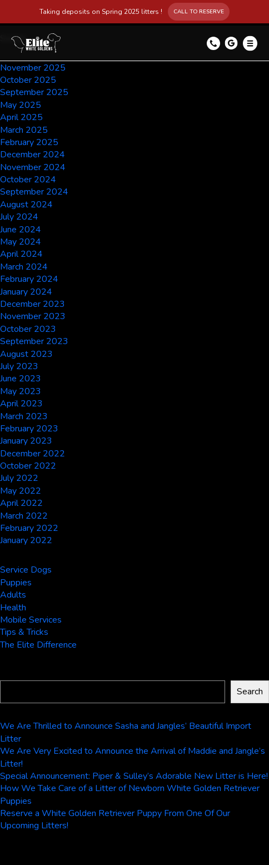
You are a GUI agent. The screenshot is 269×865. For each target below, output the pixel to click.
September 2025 (34, 92)
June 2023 (20, 378)
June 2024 (20, 229)
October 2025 (28, 80)
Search (14, 674)
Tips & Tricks (24, 632)
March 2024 (24, 267)
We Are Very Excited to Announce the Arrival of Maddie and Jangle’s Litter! (132, 757)
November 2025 (33, 68)
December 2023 (32, 304)
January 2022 (26, 540)
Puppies (16, 582)
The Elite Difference (38, 645)
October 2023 (28, 329)
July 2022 (19, 478)
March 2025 (24, 130)
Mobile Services (31, 620)
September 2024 (34, 192)
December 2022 (32, 454)
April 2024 (21, 254)
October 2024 (28, 179)
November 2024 (33, 167)
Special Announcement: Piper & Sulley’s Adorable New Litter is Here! (134, 776)
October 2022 (28, 466)
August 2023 (26, 354)
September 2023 (34, 341)
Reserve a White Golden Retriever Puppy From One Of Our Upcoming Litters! (115, 819)
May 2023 (20, 391)
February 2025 (29, 142)
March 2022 (24, 516)
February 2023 (29, 428)
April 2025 (21, 117)
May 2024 (20, 242)
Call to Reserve (198, 12)
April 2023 (21, 403)
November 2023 (33, 316)
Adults (13, 595)
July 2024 (19, 217)
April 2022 (21, 503)
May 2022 (20, 491)
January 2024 (26, 292)
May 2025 (20, 105)
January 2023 (26, 441)
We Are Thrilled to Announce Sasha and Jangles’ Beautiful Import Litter (125, 732)
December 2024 (32, 154)
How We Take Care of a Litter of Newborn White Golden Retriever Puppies (130, 794)
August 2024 (26, 204)
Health (13, 607)
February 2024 (29, 279)
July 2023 (19, 366)
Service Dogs (26, 570)
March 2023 (24, 416)
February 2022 (29, 528)
